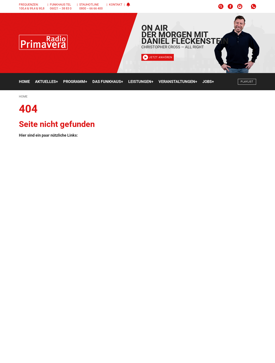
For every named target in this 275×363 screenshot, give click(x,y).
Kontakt (115, 4)
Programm (75, 81)
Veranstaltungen (178, 81)
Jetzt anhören (157, 57)
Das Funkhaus (107, 81)
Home (24, 81)
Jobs (208, 81)
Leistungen (140, 81)
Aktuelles (46, 81)
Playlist (247, 81)
